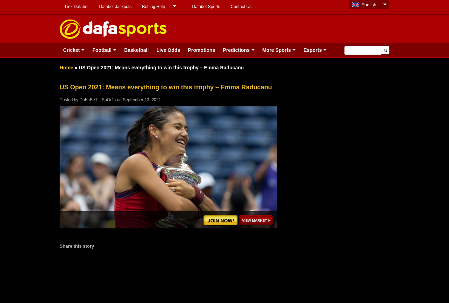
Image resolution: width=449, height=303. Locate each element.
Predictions (236, 50)
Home (66, 67)
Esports (312, 50)
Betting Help (153, 6)
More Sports (276, 50)
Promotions (201, 50)
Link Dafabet (76, 6)
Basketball (136, 50)
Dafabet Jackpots (115, 6)
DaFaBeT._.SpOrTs (98, 99)
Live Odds (168, 50)
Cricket (71, 50)
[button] (385, 50)
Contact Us (241, 6)
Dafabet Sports (206, 6)
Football (101, 50)
